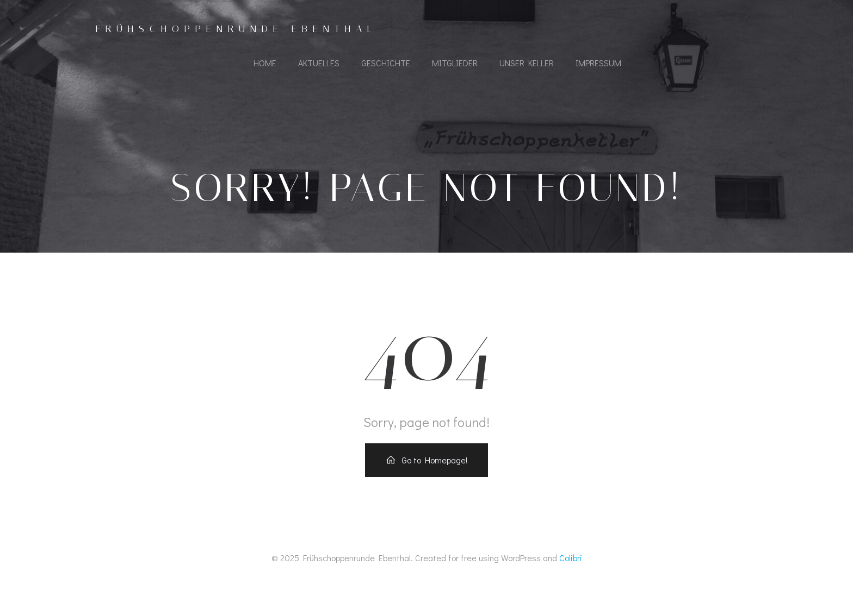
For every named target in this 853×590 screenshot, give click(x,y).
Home (265, 62)
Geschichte (385, 62)
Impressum (598, 62)
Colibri (570, 557)
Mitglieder (455, 62)
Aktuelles (318, 62)
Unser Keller (526, 62)
